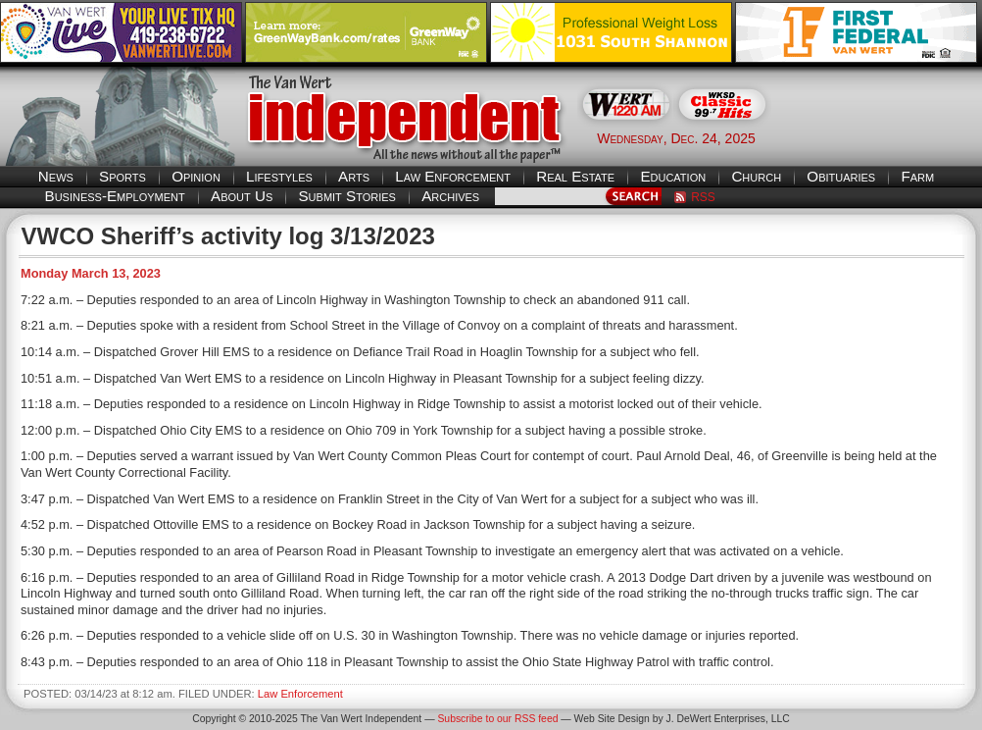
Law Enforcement (453, 176)
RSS (703, 197)
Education (673, 176)
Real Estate (575, 176)
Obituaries (841, 176)
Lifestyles (279, 176)
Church (756, 176)
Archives (450, 195)
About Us (241, 195)
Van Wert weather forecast (884, 137)
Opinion (196, 176)
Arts (353, 176)
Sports (122, 176)
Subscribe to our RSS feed (497, 718)
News (56, 176)
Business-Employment (115, 195)
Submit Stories (346, 195)
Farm (917, 176)
